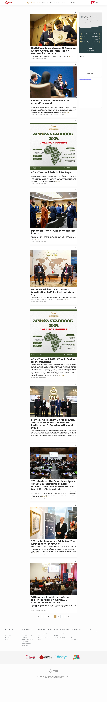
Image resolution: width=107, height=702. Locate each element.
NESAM (23, 634)
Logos (6, 639)
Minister (7, 634)
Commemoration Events (44, 638)
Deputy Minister (9, 636)
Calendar (73, 636)
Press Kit (7, 638)
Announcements (55, 3)
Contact (73, 3)
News (72, 632)
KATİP (39, 639)
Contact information (92, 632)
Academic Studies (26, 643)
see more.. (71, 56)
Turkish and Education (27, 639)
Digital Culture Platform (34, 3)
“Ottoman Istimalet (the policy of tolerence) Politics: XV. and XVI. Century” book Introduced (50, 600)
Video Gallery (74, 639)
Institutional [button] (65, 3)
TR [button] (99, 2)
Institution (8, 632)
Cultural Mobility (26, 641)
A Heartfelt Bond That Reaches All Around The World (50, 102)
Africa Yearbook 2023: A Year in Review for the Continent (53, 360)
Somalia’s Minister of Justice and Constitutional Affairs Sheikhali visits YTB (52, 292)
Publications (25, 645)
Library (72, 638)
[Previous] (38, 616)
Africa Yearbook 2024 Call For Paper (51, 172)
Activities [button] (45, 3)
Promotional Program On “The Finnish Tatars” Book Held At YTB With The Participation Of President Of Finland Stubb (53, 423)
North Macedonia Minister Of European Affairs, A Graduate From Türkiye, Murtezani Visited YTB (53, 51)
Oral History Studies (43, 634)
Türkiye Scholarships (59, 637)
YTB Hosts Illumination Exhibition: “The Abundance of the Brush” (53, 542)
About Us (24, 632)
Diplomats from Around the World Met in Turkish (53, 232)
